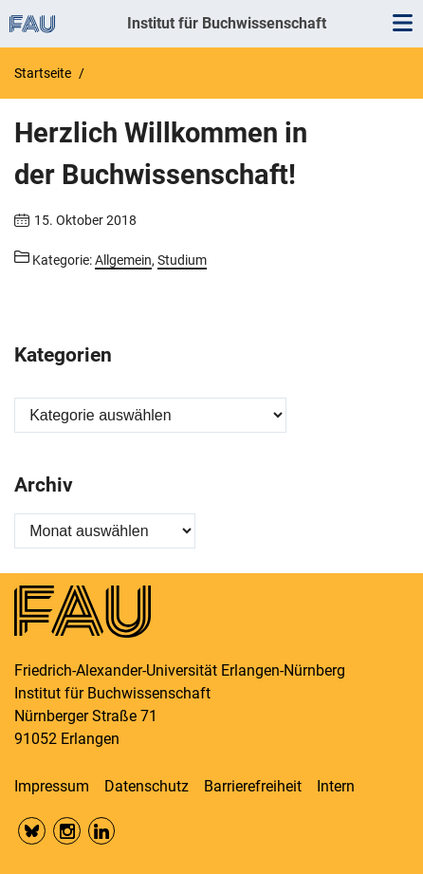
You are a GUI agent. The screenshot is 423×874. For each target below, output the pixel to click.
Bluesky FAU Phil (32, 831)
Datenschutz (146, 786)
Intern (336, 786)
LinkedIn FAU (102, 831)
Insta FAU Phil (67, 831)
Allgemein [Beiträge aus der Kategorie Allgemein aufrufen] (123, 260)
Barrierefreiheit (253, 786)
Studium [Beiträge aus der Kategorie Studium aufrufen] (182, 260)
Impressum (51, 786)
